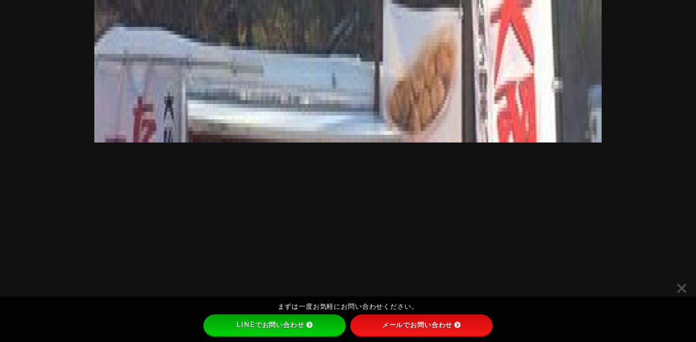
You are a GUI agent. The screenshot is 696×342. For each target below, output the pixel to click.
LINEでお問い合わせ (274, 325)
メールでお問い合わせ (421, 325)
